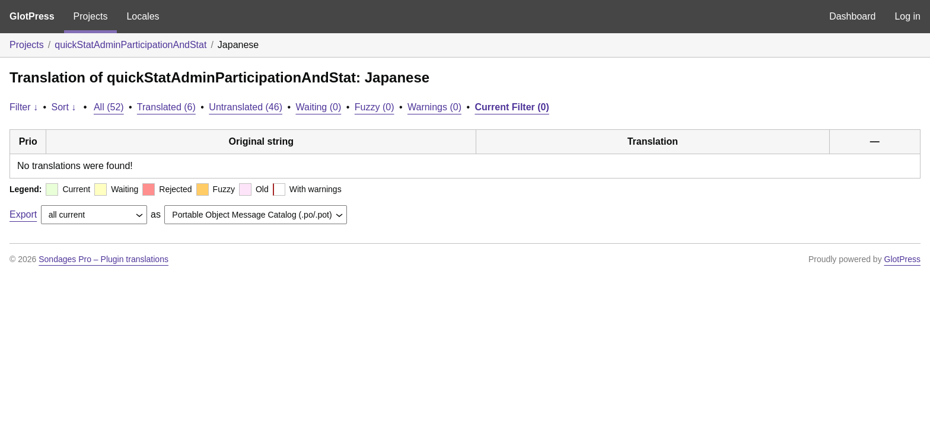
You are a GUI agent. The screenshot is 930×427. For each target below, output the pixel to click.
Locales (142, 16)
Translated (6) (166, 107)
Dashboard (852, 16)
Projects (91, 16)
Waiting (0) (319, 107)
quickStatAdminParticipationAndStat (130, 45)
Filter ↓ (23, 107)
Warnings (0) (434, 107)
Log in (907, 16)
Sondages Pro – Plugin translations (103, 259)
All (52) (109, 107)
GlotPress (32, 16)
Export (23, 214)
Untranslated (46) (245, 107)
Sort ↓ (64, 107)
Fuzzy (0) (374, 107)
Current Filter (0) (511, 107)
